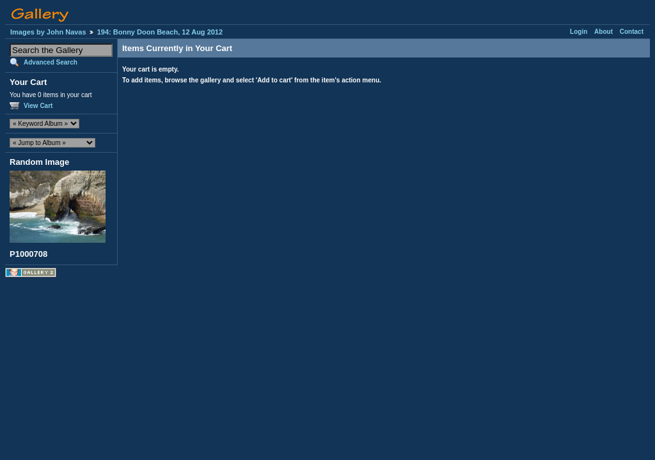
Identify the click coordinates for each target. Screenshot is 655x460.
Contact (631, 31)
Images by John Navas (48, 32)
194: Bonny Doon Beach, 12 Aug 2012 (160, 32)
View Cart (38, 105)
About (603, 31)
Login (578, 31)
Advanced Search (50, 62)
